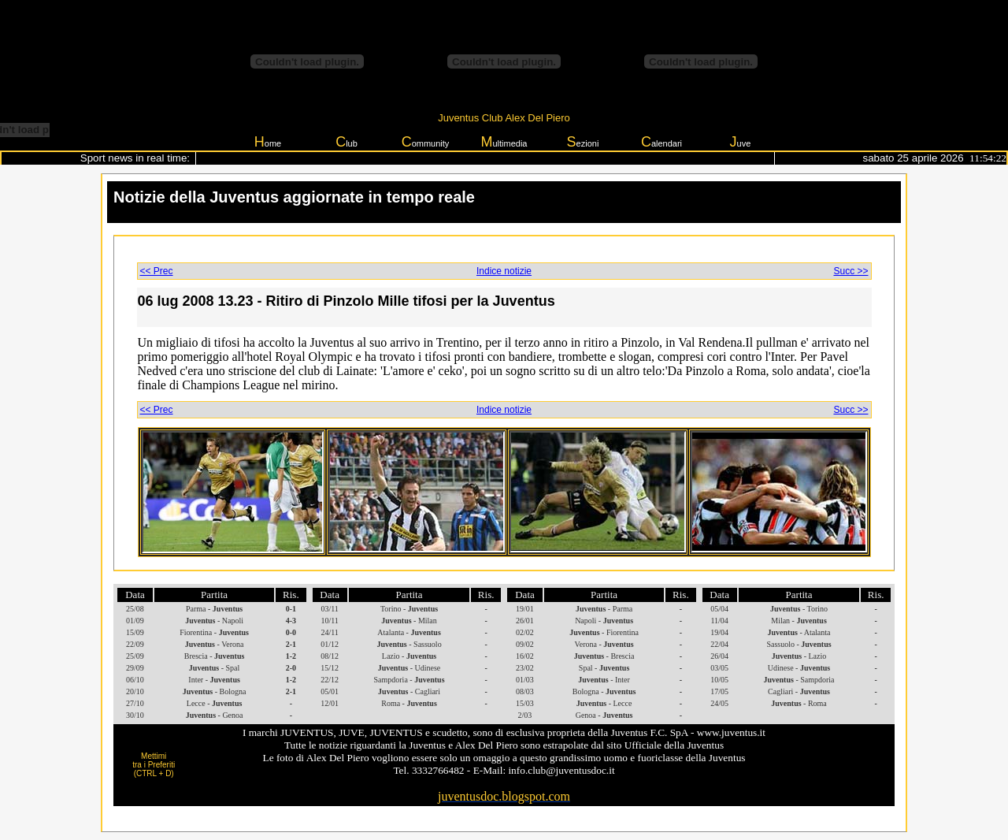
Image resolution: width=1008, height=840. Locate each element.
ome (267, 142)
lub (346, 142)
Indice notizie (504, 271)
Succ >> (850, 271)
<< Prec (156, 271)
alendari (661, 142)
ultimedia (503, 142)
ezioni (583, 142)
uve (740, 142)
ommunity (426, 142)
